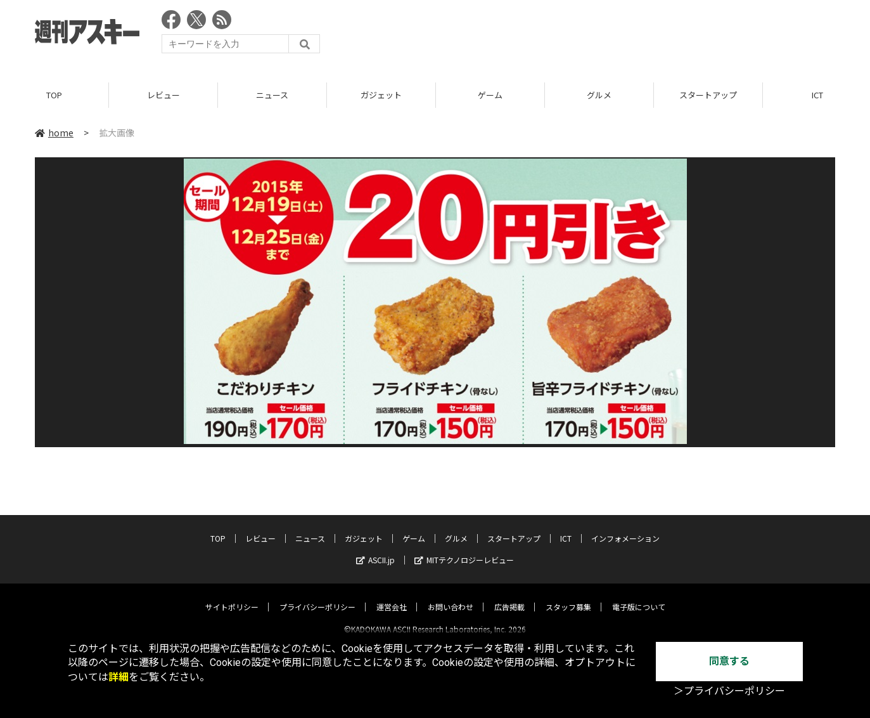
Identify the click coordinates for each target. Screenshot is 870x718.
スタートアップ (708, 95)
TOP (54, 95)
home (54, 132)
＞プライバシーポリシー (729, 691)
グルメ (599, 95)
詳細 (118, 677)
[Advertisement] (604, 34)
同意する (729, 661)
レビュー (163, 95)
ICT (566, 527)
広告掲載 (509, 596)
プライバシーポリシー (317, 596)
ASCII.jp (375, 549)
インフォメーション (625, 527)
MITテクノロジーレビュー (464, 549)
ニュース (272, 95)
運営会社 (391, 596)
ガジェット (381, 95)
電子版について (638, 596)
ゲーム (490, 95)
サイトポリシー (232, 596)
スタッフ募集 (568, 596)
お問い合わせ (450, 596)
